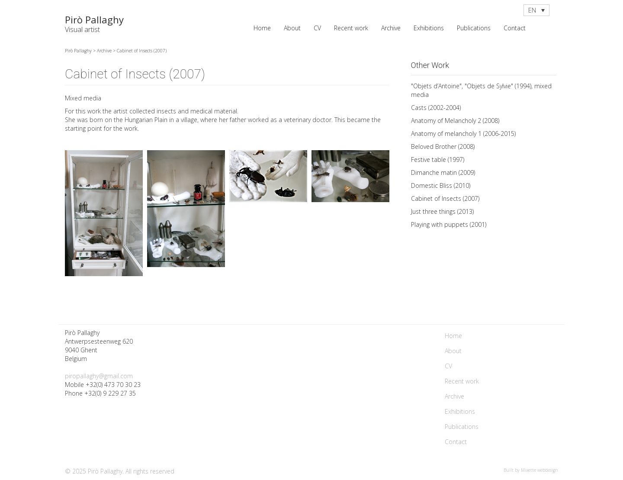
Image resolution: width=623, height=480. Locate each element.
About (292, 28)
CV (317, 28)
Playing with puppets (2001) (448, 224)
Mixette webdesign (539, 470)
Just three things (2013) (442, 211)
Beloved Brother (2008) (443, 146)
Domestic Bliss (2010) (440, 185)
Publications (474, 28)
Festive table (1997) (437, 159)
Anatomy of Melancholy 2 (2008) (455, 120)
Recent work (351, 28)
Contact (515, 28)
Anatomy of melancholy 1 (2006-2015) (463, 133)
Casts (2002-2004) (436, 107)
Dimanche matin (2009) (443, 172)
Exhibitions (429, 28)
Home (262, 28)
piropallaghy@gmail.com (99, 376)
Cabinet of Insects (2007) (445, 198)
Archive (391, 28)
